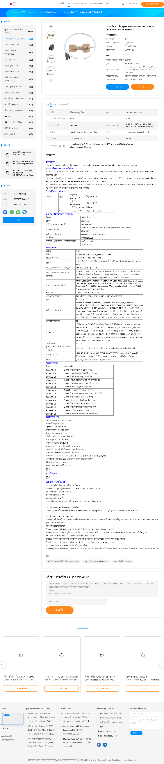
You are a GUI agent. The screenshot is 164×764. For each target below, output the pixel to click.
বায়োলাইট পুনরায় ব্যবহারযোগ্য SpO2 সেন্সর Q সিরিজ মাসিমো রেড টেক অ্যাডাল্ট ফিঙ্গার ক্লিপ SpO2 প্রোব (41, 718)
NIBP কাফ (18, 116)
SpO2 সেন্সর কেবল (18, 45)
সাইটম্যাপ (5, 729)
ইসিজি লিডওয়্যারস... (18, 71)
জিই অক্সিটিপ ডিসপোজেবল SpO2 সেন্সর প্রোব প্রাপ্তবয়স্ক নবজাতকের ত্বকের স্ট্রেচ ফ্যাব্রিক (19, 680)
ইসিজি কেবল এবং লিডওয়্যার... (18, 52)
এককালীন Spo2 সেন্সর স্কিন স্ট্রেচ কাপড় (22, 153)
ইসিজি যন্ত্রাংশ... (18, 134)
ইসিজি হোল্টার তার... (18, 92)
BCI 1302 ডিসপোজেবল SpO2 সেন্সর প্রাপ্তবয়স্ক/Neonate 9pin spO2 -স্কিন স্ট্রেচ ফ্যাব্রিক (22, 173)
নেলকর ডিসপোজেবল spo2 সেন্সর (96, 561)
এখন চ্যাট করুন (152, 4)
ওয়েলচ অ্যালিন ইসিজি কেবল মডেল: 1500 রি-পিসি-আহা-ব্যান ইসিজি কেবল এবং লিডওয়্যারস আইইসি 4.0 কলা (77, 718)
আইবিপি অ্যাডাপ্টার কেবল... (18, 98)
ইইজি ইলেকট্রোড (18, 128)
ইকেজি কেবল (18, 60)
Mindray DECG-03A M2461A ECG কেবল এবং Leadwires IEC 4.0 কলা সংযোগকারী (77, 743)
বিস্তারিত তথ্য (51, 104)
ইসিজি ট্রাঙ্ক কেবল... (18, 66)
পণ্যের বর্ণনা (64, 104)
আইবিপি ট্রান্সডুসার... (18, 104)
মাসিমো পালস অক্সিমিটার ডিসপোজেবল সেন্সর (63, 561)
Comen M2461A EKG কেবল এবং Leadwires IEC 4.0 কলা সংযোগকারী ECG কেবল (76, 730)
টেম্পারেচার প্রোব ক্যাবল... (18, 110)
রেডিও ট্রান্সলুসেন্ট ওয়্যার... (18, 87)
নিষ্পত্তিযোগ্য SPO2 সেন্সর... (18, 39)
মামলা (3, 732)
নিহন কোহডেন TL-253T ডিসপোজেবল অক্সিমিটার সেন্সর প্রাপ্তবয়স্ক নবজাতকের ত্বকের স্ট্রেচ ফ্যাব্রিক (61, 680)
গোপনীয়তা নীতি (7, 740)
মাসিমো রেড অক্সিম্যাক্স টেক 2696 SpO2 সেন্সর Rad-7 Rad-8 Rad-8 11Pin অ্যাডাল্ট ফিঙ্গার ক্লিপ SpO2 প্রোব (41, 730)
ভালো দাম (117, 87)
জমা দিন (59, 610)
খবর (3, 725)
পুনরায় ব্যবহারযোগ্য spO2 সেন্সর (38, 709)
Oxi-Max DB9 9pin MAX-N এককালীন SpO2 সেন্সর (23, 162)
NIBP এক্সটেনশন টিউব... (18, 122)
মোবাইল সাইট (6, 736)
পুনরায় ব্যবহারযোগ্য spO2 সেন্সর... (18, 31)
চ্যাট (18, 220)
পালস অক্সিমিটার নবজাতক (122, 561)
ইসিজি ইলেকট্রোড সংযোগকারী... (18, 79)
